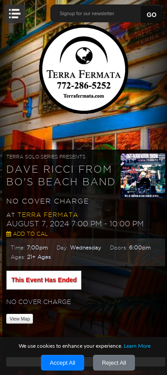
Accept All (62, 362)
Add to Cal (27, 234)
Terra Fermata (47, 214)
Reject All (114, 362)
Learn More (137, 345)
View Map (19, 318)
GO (152, 14)
